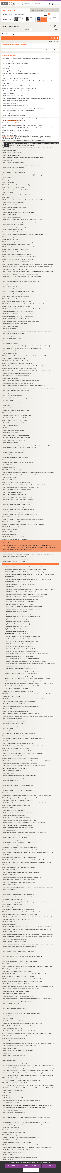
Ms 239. (8, 773)
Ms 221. (8, 728)
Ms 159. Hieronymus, (17, 450)
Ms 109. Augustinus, (10, 326)
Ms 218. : (14, 721)
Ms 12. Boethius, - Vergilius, (17, 85)
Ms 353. (14, 1055)
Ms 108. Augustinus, (15, 323)
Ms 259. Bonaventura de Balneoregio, (24, 822)
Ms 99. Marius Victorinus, (17, 301)
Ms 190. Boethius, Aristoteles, (12, 527)
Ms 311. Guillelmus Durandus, (18, 951)
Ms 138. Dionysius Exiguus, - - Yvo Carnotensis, (28, 398)
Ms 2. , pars (9, 61)
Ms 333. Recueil (7, 1006)
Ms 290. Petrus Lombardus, (14, 899)
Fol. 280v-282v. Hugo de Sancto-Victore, (19, 646)
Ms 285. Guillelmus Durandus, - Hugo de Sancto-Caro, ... (28, 887)
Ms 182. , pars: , (17, 507)
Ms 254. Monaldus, (14, 810)
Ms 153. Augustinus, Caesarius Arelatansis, (16, 435)
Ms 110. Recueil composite (9, 328)
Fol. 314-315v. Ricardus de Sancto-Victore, (26, 681)
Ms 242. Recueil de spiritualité (10, 780)
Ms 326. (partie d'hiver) (21, 988)
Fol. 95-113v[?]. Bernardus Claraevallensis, (25, 569)
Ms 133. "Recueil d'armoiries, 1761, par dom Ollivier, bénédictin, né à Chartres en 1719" (24, 385)
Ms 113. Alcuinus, (10, 336)
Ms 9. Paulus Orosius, (15, 78)
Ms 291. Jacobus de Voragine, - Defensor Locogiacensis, (25, 902)
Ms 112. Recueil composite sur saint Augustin (14, 333)
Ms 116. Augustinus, (10, 343)
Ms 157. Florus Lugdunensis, (29, 445)
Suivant (56, 29)
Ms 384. (14, 1132)
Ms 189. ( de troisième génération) (23, 524)
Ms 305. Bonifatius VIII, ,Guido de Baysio (27, 936)
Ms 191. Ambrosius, (10, 529)
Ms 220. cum (14, 726)
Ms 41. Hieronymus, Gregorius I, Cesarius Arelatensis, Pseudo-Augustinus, (23, 157)
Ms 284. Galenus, (9, 884)
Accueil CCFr (4, 26)
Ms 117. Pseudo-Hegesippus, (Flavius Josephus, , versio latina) (26, 346)
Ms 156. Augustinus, (10, 442)
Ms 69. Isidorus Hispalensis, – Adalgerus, (25, 227)
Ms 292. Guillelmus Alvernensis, (12, 904)
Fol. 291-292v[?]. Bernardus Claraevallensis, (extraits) (26, 634)
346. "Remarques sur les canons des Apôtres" (14, 1038)
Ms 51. (8, 182)
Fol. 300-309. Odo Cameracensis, (20, 668)
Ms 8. (10, 76)
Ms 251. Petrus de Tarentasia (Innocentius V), (26, 803)
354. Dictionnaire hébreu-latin (10, 1058)
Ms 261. (18, 827)
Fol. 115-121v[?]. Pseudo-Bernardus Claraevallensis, (30, 574)
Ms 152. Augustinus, (11, 432)
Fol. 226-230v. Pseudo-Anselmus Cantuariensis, (21, 599)
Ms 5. (7, 68)
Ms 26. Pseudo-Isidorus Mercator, (14, 120)
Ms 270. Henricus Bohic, (20, 850)
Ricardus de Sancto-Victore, (30, 683)
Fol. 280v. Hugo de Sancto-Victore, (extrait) (22, 643)
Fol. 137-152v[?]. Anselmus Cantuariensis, (19, 582)
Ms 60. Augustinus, (10, 204)
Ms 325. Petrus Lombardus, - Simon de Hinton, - (28, 986)
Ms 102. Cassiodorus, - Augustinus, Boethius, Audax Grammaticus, (25, 308)
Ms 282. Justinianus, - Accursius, (19, 879)
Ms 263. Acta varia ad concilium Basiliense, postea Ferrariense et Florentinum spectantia (25, 832)
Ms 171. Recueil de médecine (10, 479)
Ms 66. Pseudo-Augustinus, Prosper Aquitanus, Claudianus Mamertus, (22, 219)
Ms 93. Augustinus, (10, 286)
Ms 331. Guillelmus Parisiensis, (18, 1001)
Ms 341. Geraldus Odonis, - (20, 1026)
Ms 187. (24, 519)
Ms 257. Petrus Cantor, (16, 817)
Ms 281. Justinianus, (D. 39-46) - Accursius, (22, 877)
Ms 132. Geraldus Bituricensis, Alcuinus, (18, 383)
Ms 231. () (22, 753)
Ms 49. (8, 177)
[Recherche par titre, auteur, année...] (28, 14)
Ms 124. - (18, 363)
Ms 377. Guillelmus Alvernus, (12, 1115)
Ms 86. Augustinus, (15, 269)
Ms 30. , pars (9, 130)
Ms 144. (8, 413)
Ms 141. (8, 405)
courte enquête (49, 545)
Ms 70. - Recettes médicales (13, 229)
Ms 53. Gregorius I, (13, 187)
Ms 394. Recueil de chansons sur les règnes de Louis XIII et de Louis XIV (20, 1157)
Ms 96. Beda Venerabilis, (21, 294)
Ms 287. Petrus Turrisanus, (20, 892)
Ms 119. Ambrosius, (13, 351)
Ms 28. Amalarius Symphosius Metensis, (22, 125)
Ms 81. (19, 256)
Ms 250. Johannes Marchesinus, (18, 800)
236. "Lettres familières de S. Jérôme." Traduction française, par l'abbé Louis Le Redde (24, 765)
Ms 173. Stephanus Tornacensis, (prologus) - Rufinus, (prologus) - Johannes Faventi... (28, 484)
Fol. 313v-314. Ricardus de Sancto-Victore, (27, 678)
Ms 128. (17, 373)
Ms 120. (10, 353)
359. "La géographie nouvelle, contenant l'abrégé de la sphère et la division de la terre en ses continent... (28, 1070)
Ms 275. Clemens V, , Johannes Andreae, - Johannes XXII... (28, 862)
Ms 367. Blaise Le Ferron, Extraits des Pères (13, 1090)
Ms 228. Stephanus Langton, (25, 746)
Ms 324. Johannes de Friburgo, (16, 983)
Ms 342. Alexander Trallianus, (12, 1028)
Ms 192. (8, 532)
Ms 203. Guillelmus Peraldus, (15, 559)
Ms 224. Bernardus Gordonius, (15, 736)
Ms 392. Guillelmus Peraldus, (14, 1152)
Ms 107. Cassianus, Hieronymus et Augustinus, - (21, 321)
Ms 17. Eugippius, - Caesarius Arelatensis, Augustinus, (28, 98)
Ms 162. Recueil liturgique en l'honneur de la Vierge (15, 457)
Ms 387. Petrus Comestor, (14, 1140)
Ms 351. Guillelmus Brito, (17, 1050)
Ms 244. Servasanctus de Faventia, (18, 785)
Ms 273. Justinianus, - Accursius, (19, 857)
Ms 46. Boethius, (14, 170)
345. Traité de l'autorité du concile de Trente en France (16, 1035)
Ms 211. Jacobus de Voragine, (14, 703)
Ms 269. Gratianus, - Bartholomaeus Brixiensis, (21, 847)
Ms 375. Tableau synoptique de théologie (13, 1110)
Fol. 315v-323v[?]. (16, 688)
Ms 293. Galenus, (9, 907)
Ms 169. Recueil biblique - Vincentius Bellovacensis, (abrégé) (23, 475)
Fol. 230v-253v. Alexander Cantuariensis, (19, 601)
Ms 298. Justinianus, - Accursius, (19, 919)
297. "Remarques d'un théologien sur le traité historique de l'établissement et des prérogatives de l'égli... (28, 917)
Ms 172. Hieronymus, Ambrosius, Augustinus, (16, 482)
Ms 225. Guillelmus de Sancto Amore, (24, 738)
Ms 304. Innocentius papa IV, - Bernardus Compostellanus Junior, (28, 934)
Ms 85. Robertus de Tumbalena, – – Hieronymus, (28, 266)
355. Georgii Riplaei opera (9, 1060)
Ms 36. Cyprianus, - (19, 145)
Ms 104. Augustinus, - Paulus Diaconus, (18, 313)
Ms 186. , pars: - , (22, 517)
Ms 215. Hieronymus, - (21, 713)
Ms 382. (11, 1127)
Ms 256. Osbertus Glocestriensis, (14, 815)
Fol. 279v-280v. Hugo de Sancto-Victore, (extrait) (21, 641)
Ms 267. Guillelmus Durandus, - (18, 842)
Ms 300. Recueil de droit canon (10, 924)
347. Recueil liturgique (8, 1040)
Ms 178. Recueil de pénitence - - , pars (17, 497)
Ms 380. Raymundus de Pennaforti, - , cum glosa (26, 1122)
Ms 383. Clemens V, (15, 1130)
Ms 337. (8, 1016)
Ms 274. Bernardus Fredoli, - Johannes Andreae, (28, 860)
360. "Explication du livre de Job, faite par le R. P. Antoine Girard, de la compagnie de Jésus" (25, 1073)
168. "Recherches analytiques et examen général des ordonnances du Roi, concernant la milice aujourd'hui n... (29, 472)
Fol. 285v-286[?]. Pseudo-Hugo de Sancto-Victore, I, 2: (26, 653)
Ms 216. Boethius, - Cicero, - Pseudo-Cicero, (28, 716)
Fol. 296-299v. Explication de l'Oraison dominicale (17, 666)
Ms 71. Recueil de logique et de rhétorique (13, 232)
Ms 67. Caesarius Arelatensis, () (19, 222)
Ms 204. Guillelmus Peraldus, (14, 561)
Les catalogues (10, 10)
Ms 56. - (16, 195)
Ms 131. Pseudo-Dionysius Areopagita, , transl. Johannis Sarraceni (21, 380)
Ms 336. (21, 1013)
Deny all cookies (31, 1165)
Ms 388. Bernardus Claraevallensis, (17, 1142)
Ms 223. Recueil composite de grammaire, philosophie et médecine (19, 733)
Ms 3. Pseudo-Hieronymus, (15, 63)
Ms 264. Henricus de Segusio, (18, 835)
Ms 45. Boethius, (14, 167)
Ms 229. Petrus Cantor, (16, 748)
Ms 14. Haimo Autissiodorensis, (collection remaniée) (19, 90)
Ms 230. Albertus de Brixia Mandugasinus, (20, 751)
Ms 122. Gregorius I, (14, 358)
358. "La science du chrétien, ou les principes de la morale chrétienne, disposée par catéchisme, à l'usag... (29, 1068)
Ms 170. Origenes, (10, 477)
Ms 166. (9, 467)
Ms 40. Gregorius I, (11, 155)
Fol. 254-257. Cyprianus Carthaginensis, (19, 604)
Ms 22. (18, 110)
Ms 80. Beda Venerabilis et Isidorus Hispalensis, (17, 254)
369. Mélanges (6, 1095)
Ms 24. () (14, 115)
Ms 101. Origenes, (16, 306)
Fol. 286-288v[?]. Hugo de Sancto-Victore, (19, 656)
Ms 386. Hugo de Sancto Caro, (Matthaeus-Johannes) (21, 1137)
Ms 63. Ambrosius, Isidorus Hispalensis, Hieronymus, (18, 212)
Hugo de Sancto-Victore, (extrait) (20, 639)
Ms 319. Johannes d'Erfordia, (17, 971)
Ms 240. (19, 775)
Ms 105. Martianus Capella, (18, 316)
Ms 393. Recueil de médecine (10, 1154)
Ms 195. (15, 539)
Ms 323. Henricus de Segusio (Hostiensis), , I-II (22, 981)
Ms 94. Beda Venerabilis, (17, 289)
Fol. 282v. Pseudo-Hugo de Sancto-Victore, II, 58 (20, 648)
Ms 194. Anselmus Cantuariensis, (13, 536)
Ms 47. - (15, 172)
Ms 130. (10, 378)
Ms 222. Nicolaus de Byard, (13, 731)
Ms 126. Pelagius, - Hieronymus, (19, 368)
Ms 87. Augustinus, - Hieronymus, (28, 271)
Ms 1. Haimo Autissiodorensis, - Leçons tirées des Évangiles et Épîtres (26, 58)
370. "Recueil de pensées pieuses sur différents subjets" (16, 1097)
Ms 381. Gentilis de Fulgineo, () (26, 1125)
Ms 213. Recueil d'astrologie (10, 708)
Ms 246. (17, 790)
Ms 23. (15, 113)
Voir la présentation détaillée (48, 50)
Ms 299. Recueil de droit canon (10, 921)
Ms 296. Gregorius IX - (20, 914)
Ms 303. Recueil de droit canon (10, 931)
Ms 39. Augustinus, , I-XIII (12, 152)
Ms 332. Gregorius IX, (11, 1003)
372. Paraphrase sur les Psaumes (11, 1102)
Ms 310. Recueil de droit (9, 949)
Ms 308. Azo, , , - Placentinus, (28, 944)
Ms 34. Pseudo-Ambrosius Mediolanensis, (23, 140)
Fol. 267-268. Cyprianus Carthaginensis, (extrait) (22, 609)
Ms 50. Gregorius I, (13, 180)
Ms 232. (14, 755)
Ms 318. (14, 969)
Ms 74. (10, 239)
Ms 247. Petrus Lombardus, (12, 793)
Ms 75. (18, 242)
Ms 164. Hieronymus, (18, 462)
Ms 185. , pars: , (20, 514)
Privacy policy (31, 1170)
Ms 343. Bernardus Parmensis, (21, 1031)
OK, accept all (13, 1165)
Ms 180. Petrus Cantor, (18, 502)
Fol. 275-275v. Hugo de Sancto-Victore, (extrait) (22, 636)
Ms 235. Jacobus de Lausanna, (20, 763)
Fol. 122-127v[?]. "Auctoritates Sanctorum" (15, 577)
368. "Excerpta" (7, 1092)
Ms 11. (8, 83)
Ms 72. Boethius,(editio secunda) (23, 234)
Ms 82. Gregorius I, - (18, 259)
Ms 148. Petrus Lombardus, (14, 422)
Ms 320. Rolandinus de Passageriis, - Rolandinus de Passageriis (28, 974)
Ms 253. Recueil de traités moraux (11, 808)
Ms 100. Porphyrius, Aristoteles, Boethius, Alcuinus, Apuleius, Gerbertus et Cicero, (25, 304)
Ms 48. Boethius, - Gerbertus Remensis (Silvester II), (28, 175)
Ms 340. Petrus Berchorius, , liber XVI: (22, 1023)
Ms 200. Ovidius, (11, 551)
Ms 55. (8, 192)
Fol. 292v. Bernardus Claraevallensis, (25, 661)
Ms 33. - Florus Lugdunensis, (28, 138)
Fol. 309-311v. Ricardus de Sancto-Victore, (23, 671)
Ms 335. (8, 1011)
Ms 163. (8, 460)
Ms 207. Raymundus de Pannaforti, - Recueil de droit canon (28, 694)
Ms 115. (9, 341)
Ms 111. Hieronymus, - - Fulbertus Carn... (28, 331)
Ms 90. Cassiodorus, (11, 279)
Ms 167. (15, 470)
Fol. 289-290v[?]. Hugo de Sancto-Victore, (22, 658)
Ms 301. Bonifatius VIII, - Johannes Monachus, (27, 926)
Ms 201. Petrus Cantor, (28, 554)
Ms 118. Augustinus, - (22, 348)
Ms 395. (8, 1159)
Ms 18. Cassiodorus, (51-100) (15, 100)
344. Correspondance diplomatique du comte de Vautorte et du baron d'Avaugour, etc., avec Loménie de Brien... (28, 1033)
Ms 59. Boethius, (13, 202)
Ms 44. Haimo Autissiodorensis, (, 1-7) (22, 165)
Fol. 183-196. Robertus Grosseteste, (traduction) (26, 594)
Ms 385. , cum (11, 1135)
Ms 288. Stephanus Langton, (18, 894)
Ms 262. (9, 830)
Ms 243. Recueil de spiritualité (10, 783)
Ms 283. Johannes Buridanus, (19, 882)
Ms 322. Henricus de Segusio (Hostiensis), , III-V (22, 978)
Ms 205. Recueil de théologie (10, 564)
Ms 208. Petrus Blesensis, (11, 696)
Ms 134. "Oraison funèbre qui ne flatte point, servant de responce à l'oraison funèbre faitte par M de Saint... (29, 388)
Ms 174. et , (21, 487)
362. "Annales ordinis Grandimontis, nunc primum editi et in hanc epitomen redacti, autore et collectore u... (28, 1078)
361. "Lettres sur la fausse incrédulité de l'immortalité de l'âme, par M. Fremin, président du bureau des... (28, 1075)
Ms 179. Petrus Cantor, (18, 499)
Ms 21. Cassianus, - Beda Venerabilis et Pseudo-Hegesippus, (23, 108)
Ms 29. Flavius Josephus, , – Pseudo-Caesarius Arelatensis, (28, 128)
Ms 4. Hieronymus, (14, 66)
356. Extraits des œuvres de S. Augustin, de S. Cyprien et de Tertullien (20, 1063)
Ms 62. (9, 209)
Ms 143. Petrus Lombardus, (16, 410)
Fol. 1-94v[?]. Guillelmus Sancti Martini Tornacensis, (27, 567)
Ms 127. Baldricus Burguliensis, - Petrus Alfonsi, (27, 370)
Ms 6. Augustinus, (16, 71)
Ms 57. (8, 197)
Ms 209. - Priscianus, (24, 698)
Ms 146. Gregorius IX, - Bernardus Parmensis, (21, 418)
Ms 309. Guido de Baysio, (19, 946)
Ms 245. (7, 788)
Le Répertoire (38, 10)
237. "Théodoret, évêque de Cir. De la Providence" (15, 768)
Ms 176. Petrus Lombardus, (12, 492)
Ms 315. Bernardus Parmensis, (20, 961)
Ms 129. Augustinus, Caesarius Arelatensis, (16, 375)
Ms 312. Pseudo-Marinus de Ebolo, (23, 954)
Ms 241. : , (15, 778)
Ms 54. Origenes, (18, 190)
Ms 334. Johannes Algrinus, (15, 1008)
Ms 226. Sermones (7, 741)
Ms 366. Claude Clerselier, (28, 1088)
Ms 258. (19, 820)
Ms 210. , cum (19, 701)
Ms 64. (9, 214)
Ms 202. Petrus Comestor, (14, 556)
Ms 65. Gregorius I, (12, 217)
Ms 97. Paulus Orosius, (16, 296)
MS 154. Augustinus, (16, 437)
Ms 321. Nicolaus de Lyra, (18, 976)
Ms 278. (9, 869)
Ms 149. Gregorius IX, (11, 425)
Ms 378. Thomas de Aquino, (27, 1117)
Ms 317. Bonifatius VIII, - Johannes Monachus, (27, 966)
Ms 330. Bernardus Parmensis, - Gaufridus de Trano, (28, 998)
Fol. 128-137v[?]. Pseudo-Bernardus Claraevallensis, (28, 579)
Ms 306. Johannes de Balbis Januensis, (15, 939)
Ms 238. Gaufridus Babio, (11, 770)
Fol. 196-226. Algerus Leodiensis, (23, 596)
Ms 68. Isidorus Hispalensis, (13, 224)
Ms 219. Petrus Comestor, (14, 723)
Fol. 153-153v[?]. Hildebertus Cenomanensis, (19, 584)
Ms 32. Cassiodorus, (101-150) (15, 135)
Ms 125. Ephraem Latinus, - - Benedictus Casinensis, (24, 365)
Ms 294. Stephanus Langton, (18, 909)
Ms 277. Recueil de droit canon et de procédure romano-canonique (19, 867)
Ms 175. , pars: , (17, 489)
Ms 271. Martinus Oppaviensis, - (28, 852)
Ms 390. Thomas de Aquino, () (27, 1147)
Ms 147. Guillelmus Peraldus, (15, 420)
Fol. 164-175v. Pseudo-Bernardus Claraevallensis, (30, 589)
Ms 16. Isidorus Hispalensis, (13, 95)
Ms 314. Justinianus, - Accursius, (18, 959)
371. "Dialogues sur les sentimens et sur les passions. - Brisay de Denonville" (21, 1100)
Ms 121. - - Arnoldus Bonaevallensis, (28, 356)
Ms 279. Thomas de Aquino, (21, 872)
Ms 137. (12, 395)
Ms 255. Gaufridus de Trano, (18, 812)
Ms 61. (14, 207)
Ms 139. (8, 400)
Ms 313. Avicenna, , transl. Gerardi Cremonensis (23, 956)
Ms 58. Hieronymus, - (24, 199)
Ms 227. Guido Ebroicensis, (18, 743)
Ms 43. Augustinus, (14, 162)
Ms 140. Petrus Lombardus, (16, 403)
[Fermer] (30, 541)
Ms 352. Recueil (7, 1053)
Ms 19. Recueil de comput (9, 103)
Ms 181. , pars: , (17, 504)
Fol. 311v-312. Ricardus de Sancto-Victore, (21, 673)
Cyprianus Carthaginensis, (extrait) (16, 611)
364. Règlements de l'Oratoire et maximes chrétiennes (16, 1083)
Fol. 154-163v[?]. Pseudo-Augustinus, (16, 586)
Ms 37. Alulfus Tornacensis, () (28, 147)
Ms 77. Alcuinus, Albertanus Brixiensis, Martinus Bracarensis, (20, 247)
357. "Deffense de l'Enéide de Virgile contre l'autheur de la (28, 1065)
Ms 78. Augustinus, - (16, 249)
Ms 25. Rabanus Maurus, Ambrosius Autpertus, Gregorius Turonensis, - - (28, 118)
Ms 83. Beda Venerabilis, (16, 261)
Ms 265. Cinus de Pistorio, (15, 837)
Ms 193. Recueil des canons (9, 534)
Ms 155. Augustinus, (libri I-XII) (14, 440)
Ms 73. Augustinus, (10, 237)
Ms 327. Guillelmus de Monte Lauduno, (16, 991)
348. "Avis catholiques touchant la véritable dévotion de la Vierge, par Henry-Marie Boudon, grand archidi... (29, 1043)
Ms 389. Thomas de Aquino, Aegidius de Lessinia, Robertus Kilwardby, (22, 1145)
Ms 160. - (13, 452)
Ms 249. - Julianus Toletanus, (20, 798)
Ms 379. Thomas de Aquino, (15, 1120)
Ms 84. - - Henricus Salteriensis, (28, 264)
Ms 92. (8, 284)
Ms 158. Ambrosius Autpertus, (19, 447)
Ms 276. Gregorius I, (11, 865)
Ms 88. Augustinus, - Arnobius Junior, (21, 274)
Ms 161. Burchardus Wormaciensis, (14, 455)
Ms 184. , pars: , (16, 512)
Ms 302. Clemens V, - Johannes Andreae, (27, 929)
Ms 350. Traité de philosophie (10, 1048)
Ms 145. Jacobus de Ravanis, (17, 415)
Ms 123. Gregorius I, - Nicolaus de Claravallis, (18, 361)
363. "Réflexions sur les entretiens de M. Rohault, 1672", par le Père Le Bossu (21, 1080)
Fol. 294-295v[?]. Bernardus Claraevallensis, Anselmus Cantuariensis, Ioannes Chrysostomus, (30, 663)
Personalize (49, 1165)
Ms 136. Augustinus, (11, 393)
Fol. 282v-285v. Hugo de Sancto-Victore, (21, 651)
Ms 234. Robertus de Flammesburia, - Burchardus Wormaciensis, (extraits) (28, 760)
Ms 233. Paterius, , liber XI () (20, 758)
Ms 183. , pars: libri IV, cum (18, 509)
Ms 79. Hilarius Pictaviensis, (17, 252)
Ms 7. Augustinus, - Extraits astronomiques (21, 73)
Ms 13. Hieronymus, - (19, 88)
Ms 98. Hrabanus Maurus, (17, 299)
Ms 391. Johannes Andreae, (18, 1149)
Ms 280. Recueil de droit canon (10, 874)
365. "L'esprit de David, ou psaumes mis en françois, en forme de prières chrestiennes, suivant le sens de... (28, 1085)
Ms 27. (9, 123)
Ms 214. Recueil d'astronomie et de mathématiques (15, 711)
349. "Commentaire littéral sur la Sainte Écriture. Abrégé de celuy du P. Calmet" (22, 1045)
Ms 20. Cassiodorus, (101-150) (15, 105)
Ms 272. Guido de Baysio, (14, 855)
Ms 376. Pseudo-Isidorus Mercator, (14, 1112)
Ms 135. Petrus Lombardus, (16, 390)
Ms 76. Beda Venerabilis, (16, 244)
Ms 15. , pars (9, 93)
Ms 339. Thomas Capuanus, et (19, 1021)
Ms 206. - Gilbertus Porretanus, (18, 691)
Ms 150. (7, 427)
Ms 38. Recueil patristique (9, 150)
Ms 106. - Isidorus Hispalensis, (16, 318)
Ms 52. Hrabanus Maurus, (17, 185)
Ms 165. (8, 465)
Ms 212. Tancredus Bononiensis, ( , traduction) (21, 706)
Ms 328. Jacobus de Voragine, (14, 993)
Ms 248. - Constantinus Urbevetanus (27, 795)
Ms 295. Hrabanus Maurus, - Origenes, (27, 912)
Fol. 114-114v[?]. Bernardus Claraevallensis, (26, 572)
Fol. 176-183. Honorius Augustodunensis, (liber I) (20, 591)
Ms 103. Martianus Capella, (18, 311)
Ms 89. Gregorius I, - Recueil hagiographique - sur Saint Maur (22, 276)
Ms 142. (8, 408)
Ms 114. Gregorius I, (12, 338)
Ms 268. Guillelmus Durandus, (15, 845)
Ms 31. (10, 133)
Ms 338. (8, 1018)
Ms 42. (8, 160)
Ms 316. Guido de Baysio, (19, 964)
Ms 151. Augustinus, (13, 430)
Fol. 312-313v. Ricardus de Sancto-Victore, (28, 676)
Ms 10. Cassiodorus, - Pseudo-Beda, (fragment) (27, 81)
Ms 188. (12, 522)
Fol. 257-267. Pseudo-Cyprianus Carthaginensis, (23, 606)
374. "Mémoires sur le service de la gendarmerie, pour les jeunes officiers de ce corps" (24, 1107)
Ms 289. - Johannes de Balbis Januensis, (19, 897)
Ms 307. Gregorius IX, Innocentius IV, (14, 941)
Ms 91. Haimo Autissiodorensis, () (21, 281)
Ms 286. (9, 889)
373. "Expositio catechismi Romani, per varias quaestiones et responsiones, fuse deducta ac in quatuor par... (29, 1105)
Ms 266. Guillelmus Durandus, (15, 840)
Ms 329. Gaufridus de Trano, (18, 996)
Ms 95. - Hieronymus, (19, 291)
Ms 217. (12, 718)
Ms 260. (17, 825)
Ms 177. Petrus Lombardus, (14, 494)
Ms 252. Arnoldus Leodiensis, (16, 805)
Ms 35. (10, 142)
